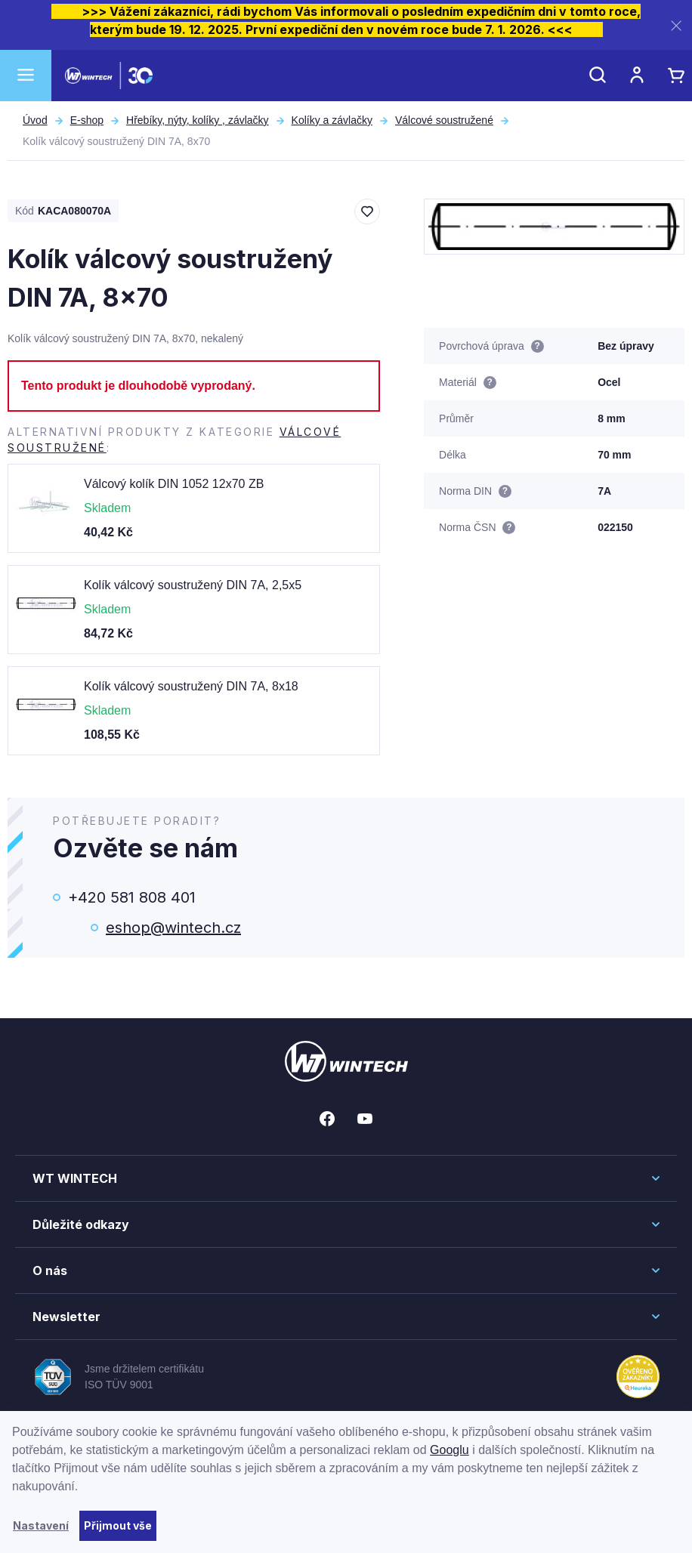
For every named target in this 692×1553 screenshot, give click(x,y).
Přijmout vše (118, 1525)
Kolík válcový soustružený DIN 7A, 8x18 (191, 686)
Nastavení (41, 1525)
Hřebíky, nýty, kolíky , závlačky (197, 120)
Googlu (449, 1449)
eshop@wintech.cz (173, 928)
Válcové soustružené (444, 120)
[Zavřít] (676, 25)
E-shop (86, 120)
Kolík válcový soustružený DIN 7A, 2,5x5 (192, 585)
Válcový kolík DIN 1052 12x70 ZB (174, 483)
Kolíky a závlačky (332, 120)
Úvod (35, 120)
